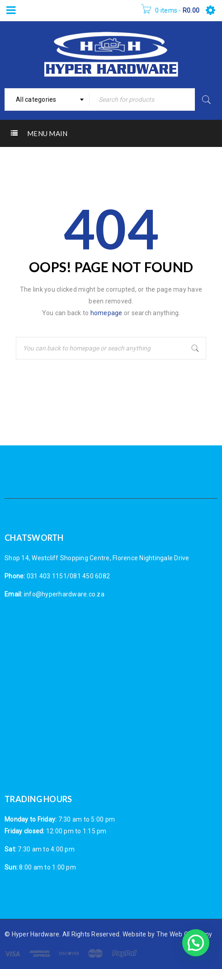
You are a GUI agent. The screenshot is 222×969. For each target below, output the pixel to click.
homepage (106, 313)
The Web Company (184, 934)
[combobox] (47, 99)
